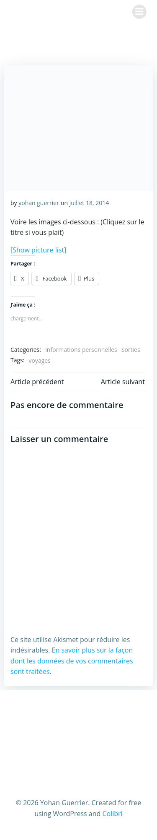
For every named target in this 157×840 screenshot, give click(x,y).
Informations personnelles (81, 350)
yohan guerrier (38, 203)
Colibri (112, 813)
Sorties (130, 350)
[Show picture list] (38, 250)
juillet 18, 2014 (89, 203)
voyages (39, 360)
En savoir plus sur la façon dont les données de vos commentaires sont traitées (71, 660)
